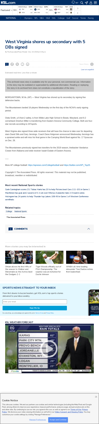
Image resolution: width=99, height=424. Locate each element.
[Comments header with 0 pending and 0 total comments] (49, 229)
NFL (36, 18)
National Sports (21, 211)
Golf (68, 18)
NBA (42, 18)
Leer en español (87, 70)
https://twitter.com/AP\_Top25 (77, 165)
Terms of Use (39, 313)
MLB (48, 18)
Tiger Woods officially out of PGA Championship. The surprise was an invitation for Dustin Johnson (48, 270)
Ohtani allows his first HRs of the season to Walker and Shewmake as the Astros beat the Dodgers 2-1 (18, 270)
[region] (49, 408)
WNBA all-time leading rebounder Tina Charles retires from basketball (79, 269)
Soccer (75, 18)
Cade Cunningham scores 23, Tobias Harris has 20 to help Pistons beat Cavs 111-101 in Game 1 (47, 189)
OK (96, 397)
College (61, 18)
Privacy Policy (50, 313)
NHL (54, 18)
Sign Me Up (35, 308)
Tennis (83, 18)
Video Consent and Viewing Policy (69, 412)
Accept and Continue (58, 420)
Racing (91, 18)
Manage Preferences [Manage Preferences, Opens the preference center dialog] (37, 420)
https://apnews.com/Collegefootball (43, 165)
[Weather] (74, 2)
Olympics (28, 18)
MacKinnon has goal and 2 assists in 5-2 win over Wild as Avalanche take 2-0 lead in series (45, 193)
